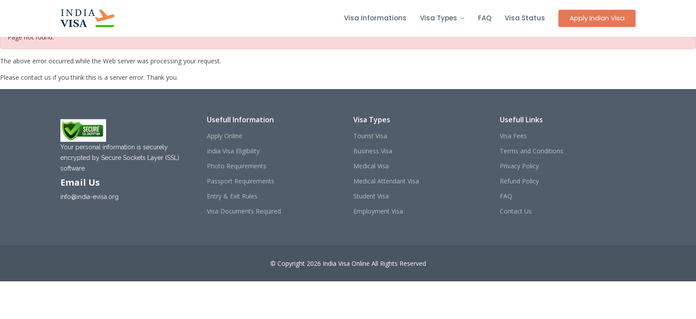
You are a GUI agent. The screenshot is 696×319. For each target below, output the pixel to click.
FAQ (484, 18)
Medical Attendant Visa (386, 181)
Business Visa (372, 151)
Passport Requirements (240, 181)
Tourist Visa (370, 136)
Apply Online (224, 136)
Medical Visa (371, 166)
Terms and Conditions (531, 151)
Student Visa (371, 196)
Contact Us (516, 211)
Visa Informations (375, 18)
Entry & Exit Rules (232, 196)
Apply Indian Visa (597, 18)
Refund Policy (519, 181)
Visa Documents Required (244, 211)
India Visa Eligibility (233, 151)
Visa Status (525, 18)
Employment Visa (378, 211)
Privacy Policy (519, 166)
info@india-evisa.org (89, 196)
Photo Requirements (236, 166)
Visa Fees (513, 136)
